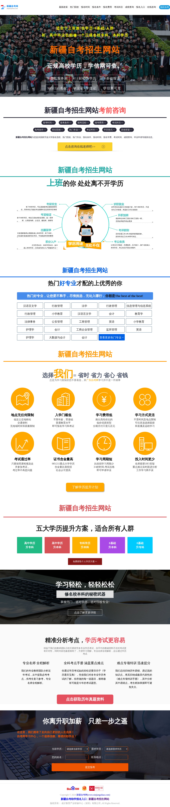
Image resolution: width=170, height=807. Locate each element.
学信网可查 (112, 88)
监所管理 (111, 329)
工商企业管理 (84, 329)
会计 (111, 313)
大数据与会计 (57, 337)
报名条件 (96, 7)
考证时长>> (92, 130)
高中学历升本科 (57, 545)
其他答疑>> (126, 130)
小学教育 (57, 313)
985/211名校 (57, 88)
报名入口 (140, 7)
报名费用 (107, 7)
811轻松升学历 (84, 78)
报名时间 (85, 7)
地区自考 (164, 7)
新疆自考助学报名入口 (74, 799)
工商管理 (84, 321)
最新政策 (63, 7)
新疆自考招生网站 (85, 49)
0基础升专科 (140, 545)
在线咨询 (151, 7)
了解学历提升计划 (85, 487)
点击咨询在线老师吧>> (80, 146)
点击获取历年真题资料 (85, 699)
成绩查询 (129, 7)
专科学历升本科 (84, 545)
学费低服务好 (57, 78)
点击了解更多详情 (85, 612)
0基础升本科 (112, 545)
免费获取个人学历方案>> (85, 561)
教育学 (139, 313)
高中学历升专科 (29, 545)
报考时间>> (48, 122)
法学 (84, 305)
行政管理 (57, 305)
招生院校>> (57, 130)
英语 (111, 321)
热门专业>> (74, 130)
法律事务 (30, 321)
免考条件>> (40, 130)
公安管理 (57, 321)
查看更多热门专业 (110, 337)
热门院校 (74, 7)
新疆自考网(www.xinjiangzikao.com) (93, 795)
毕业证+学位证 (84, 88)
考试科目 (118, 7)
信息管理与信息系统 (139, 305)
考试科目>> (117, 122)
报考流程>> (83, 122)
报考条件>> (65, 122)
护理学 (30, 329)
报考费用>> (100, 122)
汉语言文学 (30, 305)
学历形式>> (109, 130)
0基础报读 (112, 78)
